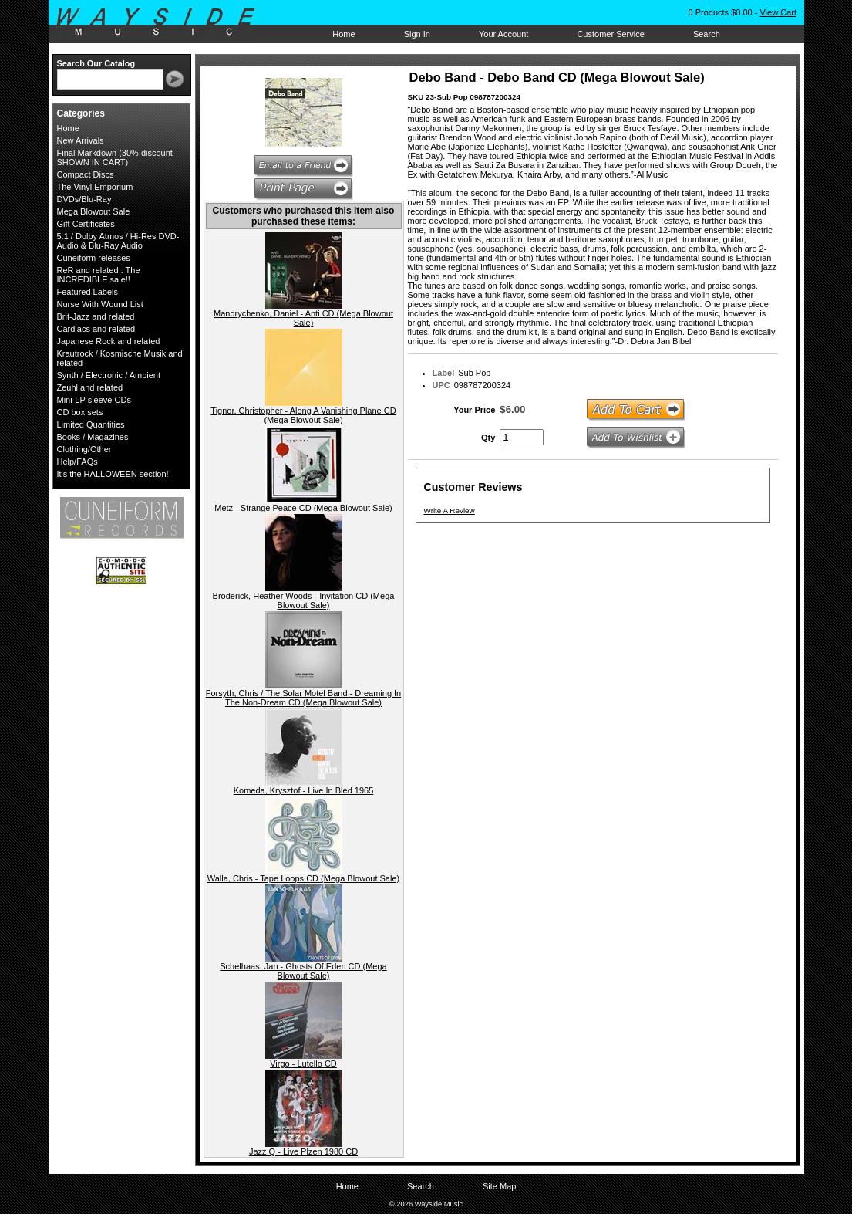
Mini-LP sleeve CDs (94, 399)
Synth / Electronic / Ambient (109, 375)
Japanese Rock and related (108, 341)
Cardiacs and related (96, 328)
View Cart (777, 12)
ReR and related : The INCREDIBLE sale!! (98, 274)
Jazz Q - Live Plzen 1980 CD (303, 1151)
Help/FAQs (77, 461)
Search (706, 34)
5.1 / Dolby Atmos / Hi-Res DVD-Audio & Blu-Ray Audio (118, 241)
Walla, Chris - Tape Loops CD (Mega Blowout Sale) (303, 878)
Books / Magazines (93, 436)
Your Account (503, 34)
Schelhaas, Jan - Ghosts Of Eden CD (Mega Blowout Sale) (303, 971)
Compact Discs (85, 174)
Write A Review (449, 510)
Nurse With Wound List (100, 304)
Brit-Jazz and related (96, 316)
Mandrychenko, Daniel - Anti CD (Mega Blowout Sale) (303, 318)
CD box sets (80, 412)
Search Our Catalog (96, 63)
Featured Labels (88, 291)
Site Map (499, 1186)
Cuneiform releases (93, 257)
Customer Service (610, 34)
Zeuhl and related (90, 387)
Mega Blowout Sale (93, 211)
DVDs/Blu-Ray (84, 199)
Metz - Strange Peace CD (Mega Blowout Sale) (303, 507)
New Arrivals (80, 140)
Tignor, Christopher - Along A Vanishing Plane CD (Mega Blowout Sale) (303, 415)
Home (343, 34)
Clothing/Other (84, 449)
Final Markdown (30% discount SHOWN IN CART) (115, 157)
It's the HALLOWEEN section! (113, 473)
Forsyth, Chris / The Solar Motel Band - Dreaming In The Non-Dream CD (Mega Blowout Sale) (304, 697)
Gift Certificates (86, 223)
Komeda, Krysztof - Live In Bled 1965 (304, 790)
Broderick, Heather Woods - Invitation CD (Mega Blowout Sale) (304, 600)
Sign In (417, 34)
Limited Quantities (91, 424)
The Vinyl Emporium (95, 186)
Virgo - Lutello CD (303, 1063)
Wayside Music (163, 22)
